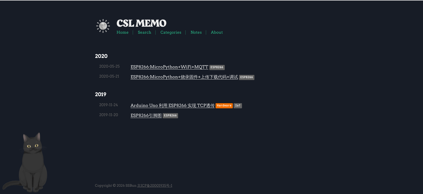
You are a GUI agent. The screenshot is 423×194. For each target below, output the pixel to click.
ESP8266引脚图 (146, 115)
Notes (196, 32)
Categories (171, 32)
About (217, 32)
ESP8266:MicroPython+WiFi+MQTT (169, 67)
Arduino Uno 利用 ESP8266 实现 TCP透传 (173, 105)
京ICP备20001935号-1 (154, 186)
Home (123, 32)
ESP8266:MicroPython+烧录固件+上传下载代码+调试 (184, 76)
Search (144, 32)
